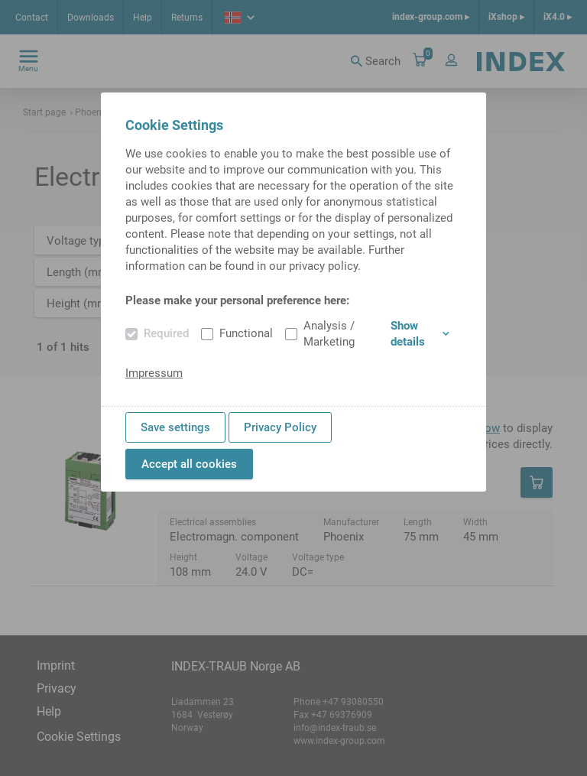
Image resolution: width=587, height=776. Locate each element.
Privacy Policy (280, 427)
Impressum (154, 373)
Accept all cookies (189, 464)
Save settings (175, 427)
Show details (420, 334)
